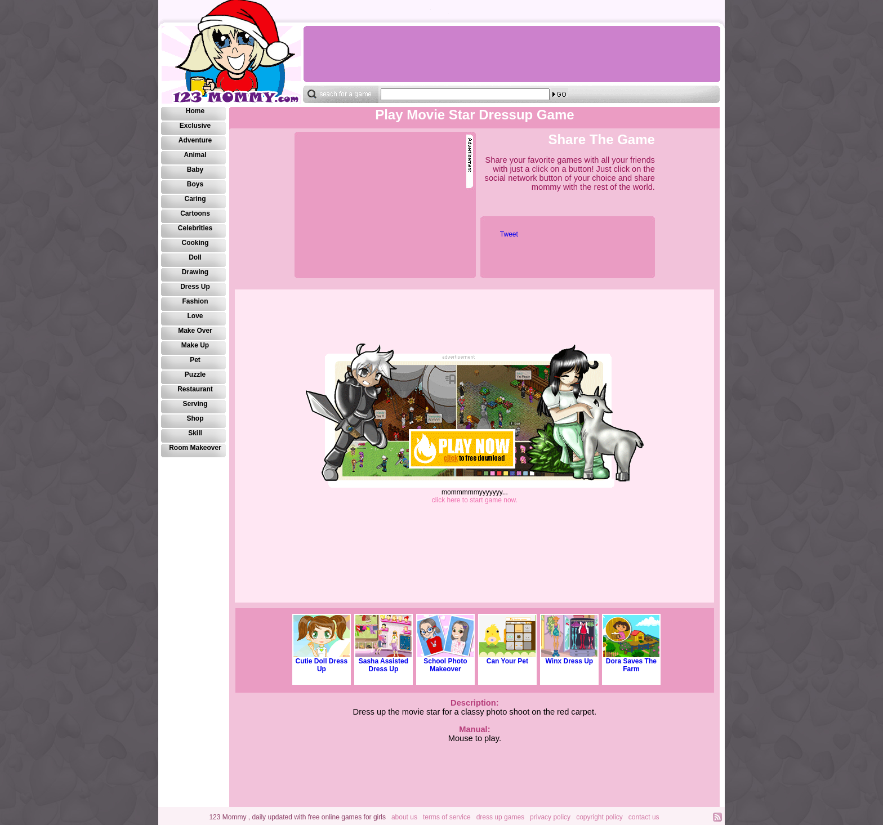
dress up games (500, 817)
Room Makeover (195, 448)
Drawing (195, 272)
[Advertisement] (511, 54)
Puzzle (195, 374)
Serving (194, 404)
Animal (195, 155)
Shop (195, 418)
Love (195, 316)
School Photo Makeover (445, 662)
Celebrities (195, 228)
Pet (195, 360)
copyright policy (599, 817)
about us (404, 817)
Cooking (195, 243)
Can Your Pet (507, 658)
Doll (195, 257)
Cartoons (195, 213)
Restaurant (195, 389)
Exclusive (195, 126)
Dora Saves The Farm (631, 662)
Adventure (195, 140)
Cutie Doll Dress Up (321, 662)
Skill (195, 433)
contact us (643, 817)
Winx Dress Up (569, 658)
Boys (195, 184)
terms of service (447, 817)
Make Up (195, 345)
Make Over (195, 331)
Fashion (195, 301)
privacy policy (550, 817)
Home (195, 111)
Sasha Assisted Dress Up (383, 662)
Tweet (509, 234)
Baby (195, 169)
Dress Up (195, 287)
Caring (195, 199)
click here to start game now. (475, 500)
